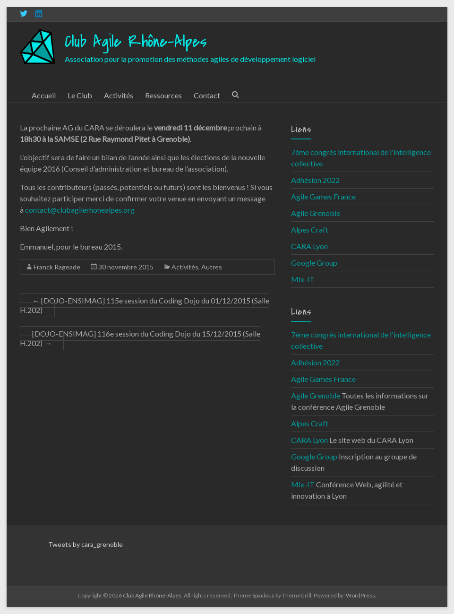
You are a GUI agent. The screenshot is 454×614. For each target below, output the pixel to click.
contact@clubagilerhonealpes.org (80, 209)
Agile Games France (323, 196)
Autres (211, 267)
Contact (207, 95)
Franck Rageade (57, 267)
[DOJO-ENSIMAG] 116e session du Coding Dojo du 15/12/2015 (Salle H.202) (140, 338)
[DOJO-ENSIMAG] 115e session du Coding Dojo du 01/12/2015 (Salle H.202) (144, 305)
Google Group (314, 262)
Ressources (163, 95)
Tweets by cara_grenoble (85, 544)
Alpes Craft (309, 229)
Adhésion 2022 (315, 179)
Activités (118, 95)
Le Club (80, 95)
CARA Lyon (309, 246)
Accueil (44, 95)
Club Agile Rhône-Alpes (136, 41)
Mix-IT (303, 279)
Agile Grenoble (315, 212)
